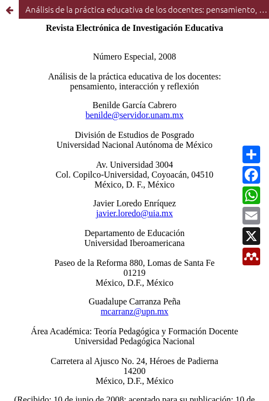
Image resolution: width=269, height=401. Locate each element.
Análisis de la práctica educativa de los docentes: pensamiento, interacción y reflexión (147, 9)
